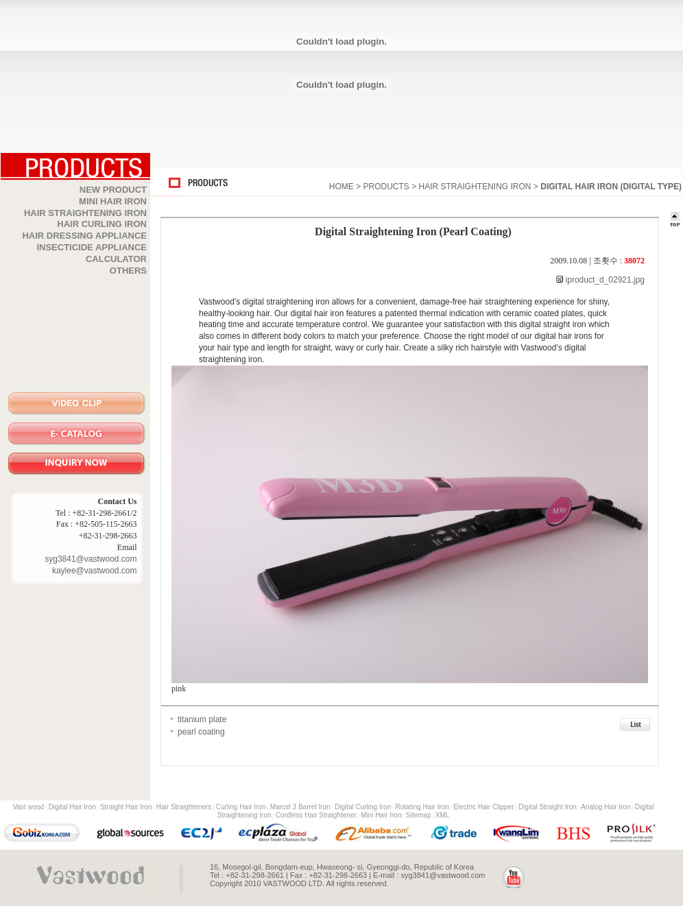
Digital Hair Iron (72, 807)
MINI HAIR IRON (113, 201)
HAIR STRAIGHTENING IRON (85, 213)
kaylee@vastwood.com (94, 570)
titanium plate (202, 719)
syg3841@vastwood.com (90, 559)
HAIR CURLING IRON (102, 224)
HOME (341, 186)
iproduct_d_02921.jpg (604, 280)
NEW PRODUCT (113, 189)
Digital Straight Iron (547, 807)
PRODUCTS (386, 186)
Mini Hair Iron (381, 815)
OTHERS (128, 270)
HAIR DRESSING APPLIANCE (84, 235)
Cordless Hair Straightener (316, 815)
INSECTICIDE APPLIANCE (91, 247)
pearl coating (201, 732)
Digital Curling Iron (363, 807)
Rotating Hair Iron (422, 807)
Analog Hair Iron (605, 807)
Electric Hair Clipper (483, 807)
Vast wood (28, 807)
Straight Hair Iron (126, 807)
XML (442, 815)
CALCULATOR (116, 259)
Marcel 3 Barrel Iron (300, 807)
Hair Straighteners (184, 807)
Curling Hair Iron (241, 807)
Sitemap (418, 815)
